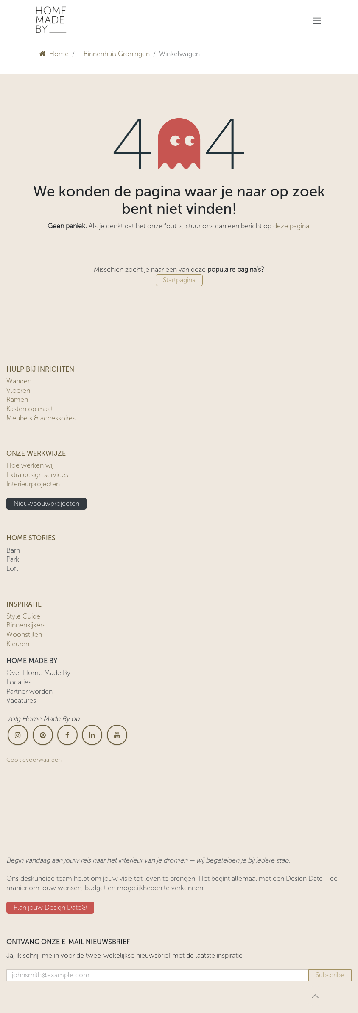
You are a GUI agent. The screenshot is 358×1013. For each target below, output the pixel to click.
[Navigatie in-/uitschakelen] (316, 20)
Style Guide (23, 616)
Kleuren (17, 644)
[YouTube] (117, 735)
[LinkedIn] (92, 735)
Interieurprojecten (33, 484)
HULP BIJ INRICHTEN (40, 369)
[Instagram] (18, 735)
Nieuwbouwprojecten (46, 503)
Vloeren (18, 390)
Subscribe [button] (330, 975)
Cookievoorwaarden (34, 759)
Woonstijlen (24, 634)
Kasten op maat (29, 409)
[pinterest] (43, 735)
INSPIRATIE (24, 604)
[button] (315, 996)
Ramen (17, 399)
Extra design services (37, 475)
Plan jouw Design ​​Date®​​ (50, 907)
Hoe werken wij (29, 465)
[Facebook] (67, 735)
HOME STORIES (31, 538)
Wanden (18, 381)
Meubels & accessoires (41, 418)
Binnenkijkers (25, 625)
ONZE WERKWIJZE (36, 453)
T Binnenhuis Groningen (114, 54)
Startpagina (179, 280)
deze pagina (291, 226)
